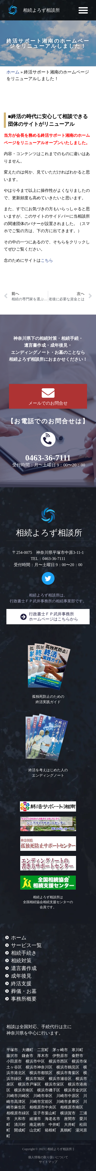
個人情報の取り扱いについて (48, 1157)
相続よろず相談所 (41, 10)
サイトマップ (48, 1162)
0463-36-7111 (48, 457)
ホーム (12, 72)
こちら (47, 260)
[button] (83, 10)
